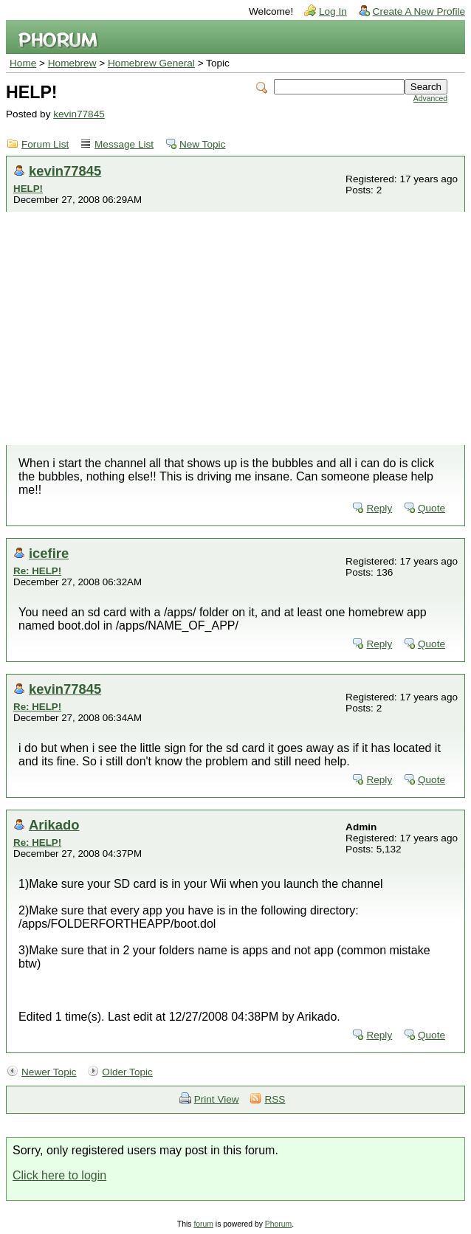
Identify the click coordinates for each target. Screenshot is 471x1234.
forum (203, 1224)
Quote (431, 508)
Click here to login (59, 1175)
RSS (274, 1099)
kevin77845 (79, 114)
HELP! (28, 188)
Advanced (430, 98)
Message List (124, 144)
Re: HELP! (37, 570)
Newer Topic (49, 1072)
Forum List (45, 144)
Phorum (278, 1224)
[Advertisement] (235, 334)
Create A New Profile (419, 11)
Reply (379, 508)
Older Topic (127, 1072)
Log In (333, 11)
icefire (49, 553)
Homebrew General (151, 63)
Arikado (54, 825)
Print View (216, 1099)
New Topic (202, 144)
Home (23, 63)
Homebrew (72, 63)
